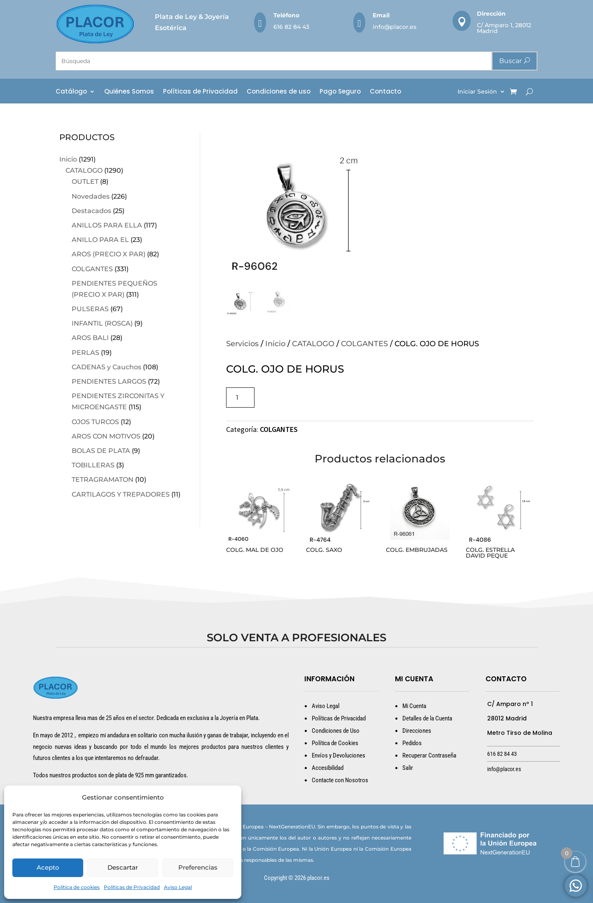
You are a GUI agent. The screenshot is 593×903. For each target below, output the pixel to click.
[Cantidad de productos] (240, 397)
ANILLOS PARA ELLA (107, 225)
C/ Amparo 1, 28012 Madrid (504, 28)
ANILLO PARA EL (100, 240)
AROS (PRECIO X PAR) (108, 254)
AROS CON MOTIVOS (106, 436)
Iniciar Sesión (477, 92)
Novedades (91, 196)
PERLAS (85, 353)
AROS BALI (90, 338)
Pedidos (412, 743)
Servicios (242, 343)
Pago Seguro (340, 92)
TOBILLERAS (93, 465)
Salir (407, 768)
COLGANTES (92, 269)
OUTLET (85, 181)
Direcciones (416, 730)
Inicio (68, 159)
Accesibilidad (327, 768)
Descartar (122, 867)
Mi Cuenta (414, 706)
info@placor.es (394, 26)
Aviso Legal (178, 887)
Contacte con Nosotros (340, 780)
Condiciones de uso (279, 92)
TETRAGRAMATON (102, 479)
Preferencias (197, 867)
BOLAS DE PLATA (101, 451)
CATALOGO (84, 170)
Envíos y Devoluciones (338, 755)
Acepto (48, 867)
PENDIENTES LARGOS (109, 381)
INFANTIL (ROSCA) (102, 323)
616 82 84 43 (291, 26)
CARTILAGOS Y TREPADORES (121, 494)
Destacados (91, 211)
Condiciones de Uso (336, 730)
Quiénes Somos (129, 92)
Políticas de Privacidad (132, 887)
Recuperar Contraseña (429, 755)
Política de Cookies (335, 743)
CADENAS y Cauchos (106, 367)
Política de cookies (77, 887)
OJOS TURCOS (95, 422)
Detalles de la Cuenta (427, 718)
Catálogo (71, 92)
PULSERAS (90, 309)
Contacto (385, 92)
